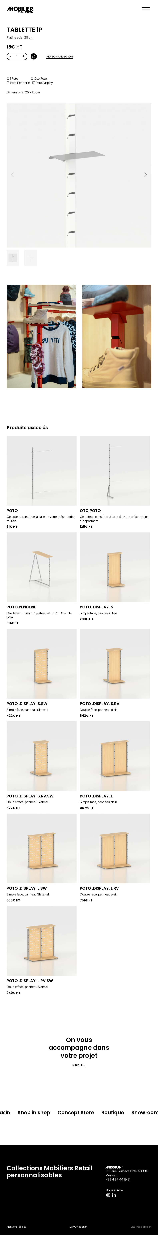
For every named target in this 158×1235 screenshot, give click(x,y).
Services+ (79, 1065)
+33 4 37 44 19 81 (117, 1179)
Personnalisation (59, 56)
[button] (145, 174)
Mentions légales (16, 1226)
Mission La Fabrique (20, 10)
